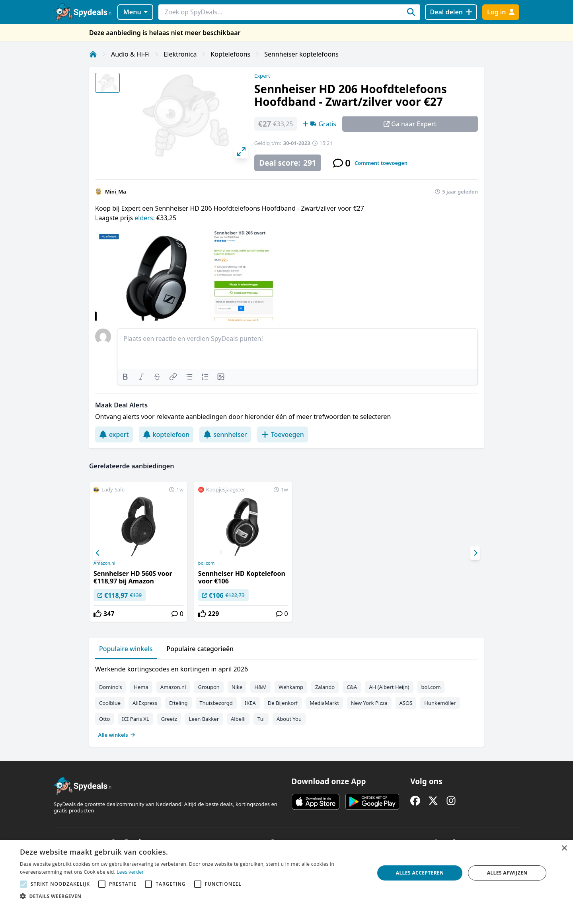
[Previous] (98, 553)
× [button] (564, 848)
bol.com (206, 563)
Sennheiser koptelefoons (301, 54)
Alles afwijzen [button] (507, 872)
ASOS (406, 702)
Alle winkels (116, 734)
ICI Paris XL (135, 718)
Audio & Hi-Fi (130, 54)
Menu (135, 12)
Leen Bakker (204, 718)
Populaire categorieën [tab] (200, 648)
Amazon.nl (104, 563)
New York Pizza (369, 702)
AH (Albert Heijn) (389, 687)
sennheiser (225, 434)
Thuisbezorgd (216, 702)
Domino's (110, 687)
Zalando (325, 687)
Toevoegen (282, 434)
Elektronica (180, 54)
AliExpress (145, 702)
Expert (262, 75)
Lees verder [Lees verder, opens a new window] (130, 872)
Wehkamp (291, 687)
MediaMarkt (324, 702)
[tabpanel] (286, 700)
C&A (352, 687)
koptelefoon (166, 434)
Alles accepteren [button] (420, 872)
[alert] (286, 873)
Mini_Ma (115, 191)
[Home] (93, 54)
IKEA (250, 702)
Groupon (208, 687)
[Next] (475, 553)
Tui (261, 718)
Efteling (178, 702)
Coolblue (110, 702)
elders (143, 217)
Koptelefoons (230, 54)
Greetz (169, 718)
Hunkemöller (440, 702)
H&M (260, 687)
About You (289, 718)
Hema (141, 687)
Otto (104, 718)
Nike (237, 687)
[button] (192, 896)
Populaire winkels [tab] (126, 648)
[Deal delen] (451, 12)
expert (114, 434)
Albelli (238, 718)
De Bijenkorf (283, 702)
